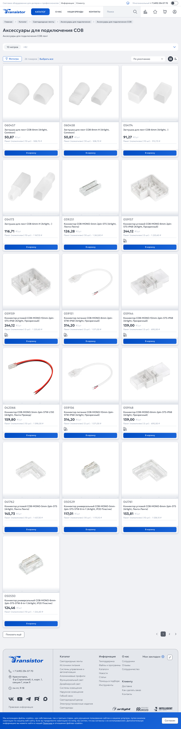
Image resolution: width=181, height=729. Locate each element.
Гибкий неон (66, 695)
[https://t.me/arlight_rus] (28, 699)
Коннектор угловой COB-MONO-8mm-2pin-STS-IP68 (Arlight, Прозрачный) (147, 225)
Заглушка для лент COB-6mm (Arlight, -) (145, 129)
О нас (58, 11)
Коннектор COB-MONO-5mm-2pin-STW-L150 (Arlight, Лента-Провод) (29, 413)
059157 (128, 219)
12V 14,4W (94, 47)
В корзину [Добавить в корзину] (31, 153)
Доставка (127, 686)
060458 (69, 125)
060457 (10, 125)
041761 (127, 502)
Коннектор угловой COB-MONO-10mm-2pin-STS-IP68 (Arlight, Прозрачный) (29, 319)
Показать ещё (13, 634)
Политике (47, 723)
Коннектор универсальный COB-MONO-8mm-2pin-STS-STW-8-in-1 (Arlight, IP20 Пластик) (30, 602)
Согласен (170, 720)
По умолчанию (148, 58)
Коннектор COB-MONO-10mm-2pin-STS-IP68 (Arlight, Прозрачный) (148, 319)
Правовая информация (21, 707)
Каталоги (104, 669)
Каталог (40, 11)
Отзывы (126, 665)
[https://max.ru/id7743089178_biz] (45, 699)
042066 (10, 408)
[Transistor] (14, 10)
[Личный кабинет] (174, 11)
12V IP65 (111, 47)
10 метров (12, 47)
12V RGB (143, 47)
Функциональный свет (71, 679)
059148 (128, 408)
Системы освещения (71, 687)
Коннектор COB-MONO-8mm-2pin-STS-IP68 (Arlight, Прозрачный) (147, 413)
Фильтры (12, 58)
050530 (10, 596)
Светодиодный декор (71, 699)
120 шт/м (45, 47)
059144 (128, 313)
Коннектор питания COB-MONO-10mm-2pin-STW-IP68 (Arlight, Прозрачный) (89, 413)
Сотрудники (128, 661)
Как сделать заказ (131, 690)
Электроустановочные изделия (76, 703)
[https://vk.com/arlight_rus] (11, 699)
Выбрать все (46, 58)
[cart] (164, 11)
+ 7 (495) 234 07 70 (159, 3)
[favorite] (155, 11)
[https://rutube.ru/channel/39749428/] (36, 699)
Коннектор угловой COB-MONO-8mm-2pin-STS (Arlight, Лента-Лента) (149, 507)
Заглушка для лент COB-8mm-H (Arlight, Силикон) (86, 131)
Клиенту (80, 3)
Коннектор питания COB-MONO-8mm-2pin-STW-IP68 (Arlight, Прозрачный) (88, 319)
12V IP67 (127, 47)
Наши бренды (75, 11)
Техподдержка (106, 661)
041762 (9, 502)
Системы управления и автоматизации (72, 670)
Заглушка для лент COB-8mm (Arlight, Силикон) (26, 131)
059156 (69, 408)
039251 (69, 219)
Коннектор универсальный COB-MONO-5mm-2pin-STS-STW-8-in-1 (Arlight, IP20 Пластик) (89, 507)
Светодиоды (66, 707)
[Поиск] (135, 12)
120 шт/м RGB (64, 47)
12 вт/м (29, 47)
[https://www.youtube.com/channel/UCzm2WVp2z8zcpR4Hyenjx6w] (19, 699)
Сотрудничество (130, 669)
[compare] (145, 11)
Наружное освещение (71, 691)
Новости (103, 673)
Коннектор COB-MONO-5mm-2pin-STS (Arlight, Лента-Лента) (90, 225)
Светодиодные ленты (71, 661)
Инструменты (106, 685)
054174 (128, 125)
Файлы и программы (110, 665)
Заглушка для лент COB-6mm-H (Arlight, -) (28, 223)
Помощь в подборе (109, 681)
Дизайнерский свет (70, 683)
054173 (9, 219)
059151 (68, 313)
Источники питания (70, 665)
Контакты (94, 11)
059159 (10, 313)
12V (80, 47)
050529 (69, 502)
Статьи (102, 677)
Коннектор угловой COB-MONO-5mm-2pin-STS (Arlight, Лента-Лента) (31, 507)
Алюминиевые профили (72, 676)
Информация (67, 3)
